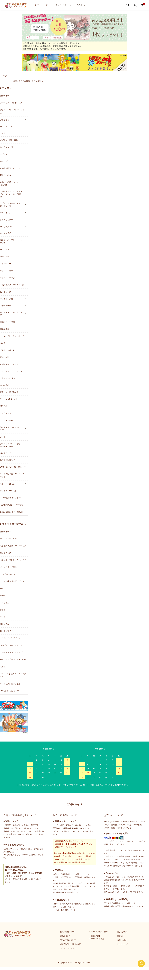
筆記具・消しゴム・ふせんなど (11, 428)
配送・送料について (68, 932)
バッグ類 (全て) (6, 299)
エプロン (3, 154)
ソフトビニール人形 (8, 491)
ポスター (3, 343)
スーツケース (5, 292)
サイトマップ (122, 944)
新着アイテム (5, 96)
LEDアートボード (7, 350)
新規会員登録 (122, 932)
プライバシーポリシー (68, 948)
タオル (3, 133)
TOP (5, 76)
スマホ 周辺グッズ (7, 460)
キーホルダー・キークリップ (11, 313)
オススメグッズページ (9, 539)
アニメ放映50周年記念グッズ (12, 581)
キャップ (3, 161)
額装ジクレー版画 (7, 322)
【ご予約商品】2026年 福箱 (11, 505)
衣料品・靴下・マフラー (10, 168)
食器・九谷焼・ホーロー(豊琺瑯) (10, 183)
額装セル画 (4, 329)
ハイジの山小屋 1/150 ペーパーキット (13, 475)
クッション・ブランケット (11, 371)
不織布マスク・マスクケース (12, 285)
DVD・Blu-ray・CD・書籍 (11, 467)
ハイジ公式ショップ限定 (10, 684)
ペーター (3, 617)
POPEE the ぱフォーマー (10, 691)
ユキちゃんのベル (7, 378)
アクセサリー (5, 120)
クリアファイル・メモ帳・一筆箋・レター (11, 445)
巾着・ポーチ (5, 306)
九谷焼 (3, 666)
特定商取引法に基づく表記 (70, 944)
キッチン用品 (5, 233)
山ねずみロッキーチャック (11, 645)
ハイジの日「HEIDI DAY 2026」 (13, 659)
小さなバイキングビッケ (10, 638)
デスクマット (5, 413)
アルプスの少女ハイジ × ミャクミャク (13, 675)
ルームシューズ (6, 147)
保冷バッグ (4, 256)
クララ (3, 610)
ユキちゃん (4, 603)
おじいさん (4, 624)
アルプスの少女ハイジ (9, 574)
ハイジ (3, 588)
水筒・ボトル (5, 213)
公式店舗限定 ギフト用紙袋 (11, 512)
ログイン (120, 936)
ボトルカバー (5, 263)
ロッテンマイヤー (7, 631)
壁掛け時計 (4, 357)
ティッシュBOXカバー (9, 399)
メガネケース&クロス (9, 140)
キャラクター (62, 5)
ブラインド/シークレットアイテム (13, 111)
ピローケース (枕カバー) (10, 392)
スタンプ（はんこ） (8, 484)
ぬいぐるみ (4, 385)
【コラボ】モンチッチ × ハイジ (13, 560)
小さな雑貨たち (6, 226)
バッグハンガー (6, 271)
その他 (79, 5)
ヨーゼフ (3, 595)
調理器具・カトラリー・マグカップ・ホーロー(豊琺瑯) (11, 194)
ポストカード (5, 453)
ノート (3, 437)
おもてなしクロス (7, 220)
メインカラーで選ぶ (8, 567)
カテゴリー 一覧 (40, 5)
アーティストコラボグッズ (11, 103)
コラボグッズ (5, 553)
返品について (65, 936)
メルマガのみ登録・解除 (98, 932)
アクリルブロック (7, 420)
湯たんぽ (3, 406)
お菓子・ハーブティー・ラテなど (11, 241)
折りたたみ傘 (5, 175)
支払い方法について (68, 940)
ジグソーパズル (6, 126)
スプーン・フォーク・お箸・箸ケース (10, 204)
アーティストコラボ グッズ (11, 652)
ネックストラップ (7, 278)
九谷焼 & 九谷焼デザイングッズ (13, 546)
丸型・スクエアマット (9, 364)
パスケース (4, 249)
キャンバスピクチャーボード (12, 336)
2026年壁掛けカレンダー (10, 498)
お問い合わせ (122, 940)
